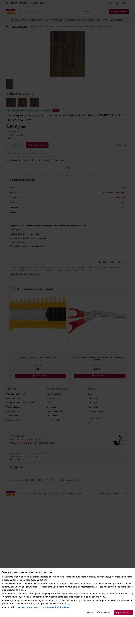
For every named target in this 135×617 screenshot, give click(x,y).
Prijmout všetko (123, 612)
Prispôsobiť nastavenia (98, 612)
